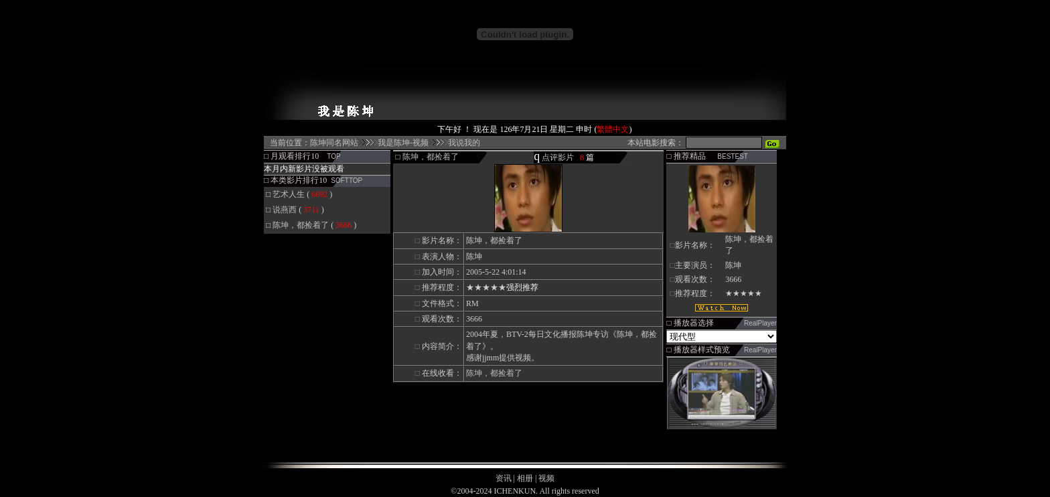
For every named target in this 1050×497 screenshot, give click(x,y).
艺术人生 (289, 194)
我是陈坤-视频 (403, 142)
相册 (525, 478)
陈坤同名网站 (334, 142)
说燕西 (285, 209)
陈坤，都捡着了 (301, 225)
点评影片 (558, 157)
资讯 (504, 478)
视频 (546, 478)
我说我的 (464, 142)
